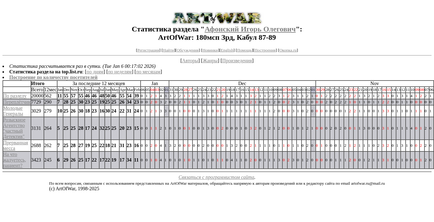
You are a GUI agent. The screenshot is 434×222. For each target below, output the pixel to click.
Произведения (237, 60)
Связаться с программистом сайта (216, 177)
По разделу (15, 95)
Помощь (244, 50)
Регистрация (148, 50)
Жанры (210, 60)
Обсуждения (188, 50)
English (227, 50)
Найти (168, 50)
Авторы (190, 60)
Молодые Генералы (13, 110)
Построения (265, 50)
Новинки (210, 50)
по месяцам (148, 71)
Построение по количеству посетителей (53, 77)
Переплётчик (17, 102)
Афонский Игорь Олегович (250, 29)
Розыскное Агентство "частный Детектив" (14, 128)
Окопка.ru (288, 50)
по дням (94, 71)
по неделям (120, 71)
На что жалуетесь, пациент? (14, 160)
